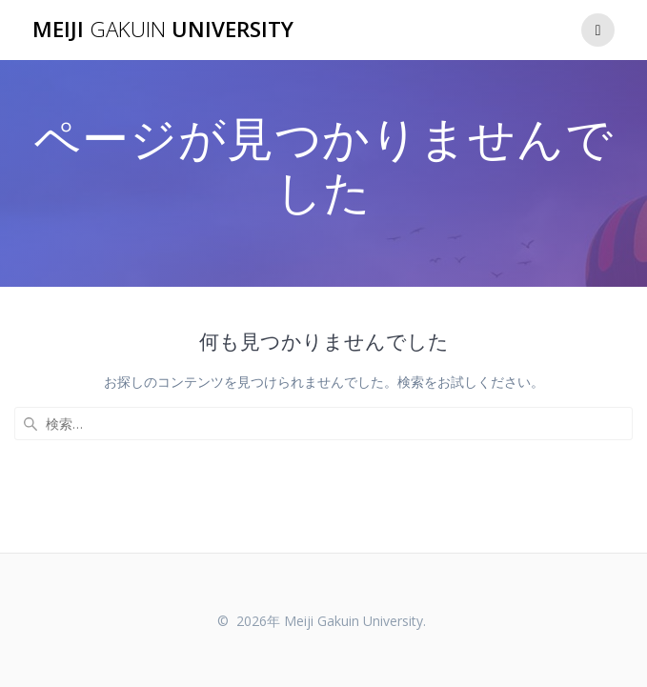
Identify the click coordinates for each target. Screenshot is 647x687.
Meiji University (162, 29)
